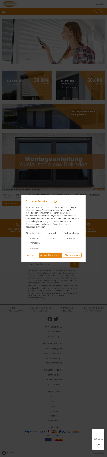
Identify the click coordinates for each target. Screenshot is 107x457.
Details (34, 238)
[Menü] (102, 430)
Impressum (30, 255)
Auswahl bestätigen (50, 255)
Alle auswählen (72, 255)
